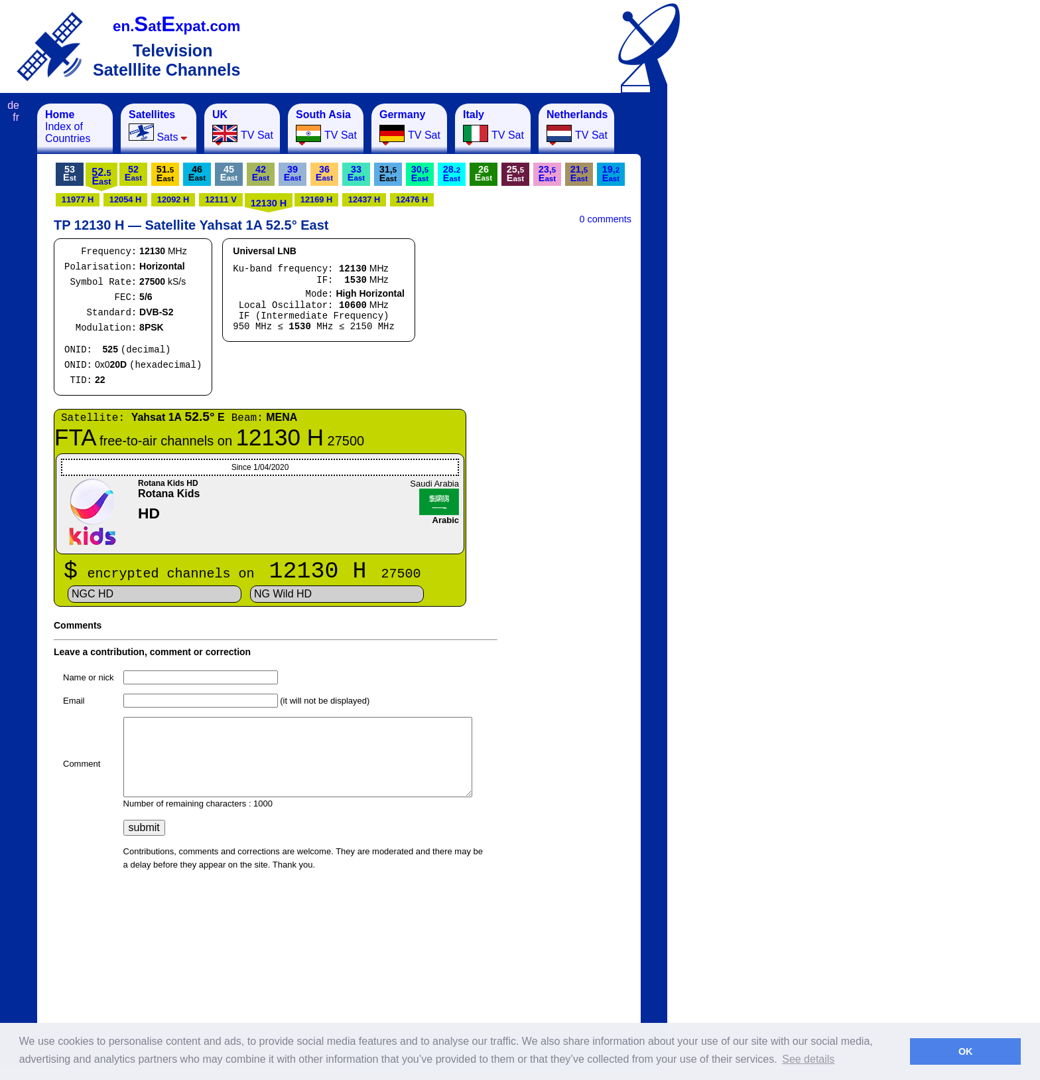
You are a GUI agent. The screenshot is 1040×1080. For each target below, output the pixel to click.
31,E (388, 173)
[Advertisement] (733, 303)
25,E (515, 173)
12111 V (221, 199)
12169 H (316, 199)
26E (483, 173)
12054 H (125, 199)
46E (197, 173)
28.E (451, 173)
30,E (419, 173)
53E (69, 173)
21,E (579, 173)
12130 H (269, 203)
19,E (610, 173)
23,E (547, 173)
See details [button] (808, 1059)
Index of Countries (67, 126)
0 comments (605, 219)
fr (16, 117)
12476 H (412, 199)
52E (133, 173)
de (13, 105)
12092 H (173, 199)
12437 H (364, 199)
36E (324, 173)
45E (228, 173)
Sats (158, 126)
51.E (165, 173)
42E (260, 173)
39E (292, 173)
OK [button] (965, 1051)
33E (356, 173)
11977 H (78, 199)
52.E (101, 177)
